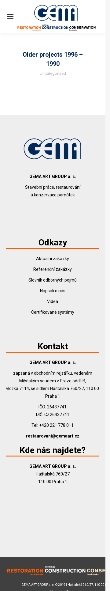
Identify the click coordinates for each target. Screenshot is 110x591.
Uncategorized (53, 73)
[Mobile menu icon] (10, 17)
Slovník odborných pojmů (52, 280)
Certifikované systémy (52, 312)
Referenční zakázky (52, 269)
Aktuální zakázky (52, 258)
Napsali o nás (52, 290)
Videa (52, 301)
